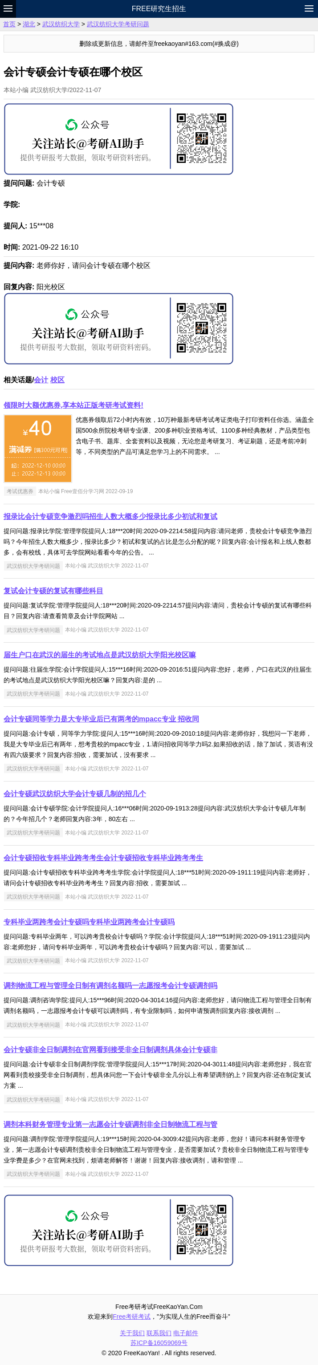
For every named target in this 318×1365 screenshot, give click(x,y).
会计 (41, 380)
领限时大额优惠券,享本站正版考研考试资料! (73, 405)
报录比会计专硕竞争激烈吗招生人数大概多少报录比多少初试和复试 (110, 516)
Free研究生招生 (159, 8)
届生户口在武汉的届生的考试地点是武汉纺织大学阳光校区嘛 (100, 655)
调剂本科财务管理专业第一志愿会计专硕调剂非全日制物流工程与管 (110, 1124)
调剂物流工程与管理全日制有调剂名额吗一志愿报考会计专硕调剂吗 (110, 985)
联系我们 (159, 1333)
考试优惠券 (20, 491)
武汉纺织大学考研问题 (118, 24)
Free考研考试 (132, 1316)
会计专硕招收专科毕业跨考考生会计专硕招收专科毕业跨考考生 (103, 858)
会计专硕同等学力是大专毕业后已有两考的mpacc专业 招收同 (101, 719)
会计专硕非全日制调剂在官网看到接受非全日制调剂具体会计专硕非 (110, 1049)
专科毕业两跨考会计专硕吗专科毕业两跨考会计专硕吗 (89, 922)
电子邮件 (185, 1333)
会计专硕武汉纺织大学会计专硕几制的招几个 (75, 794)
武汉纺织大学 (61, 24)
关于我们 (132, 1333)
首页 (9, 24)
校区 (57, 380)
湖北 (29, 24)
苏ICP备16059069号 (159, 1342)
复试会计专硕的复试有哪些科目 (53, 591)
